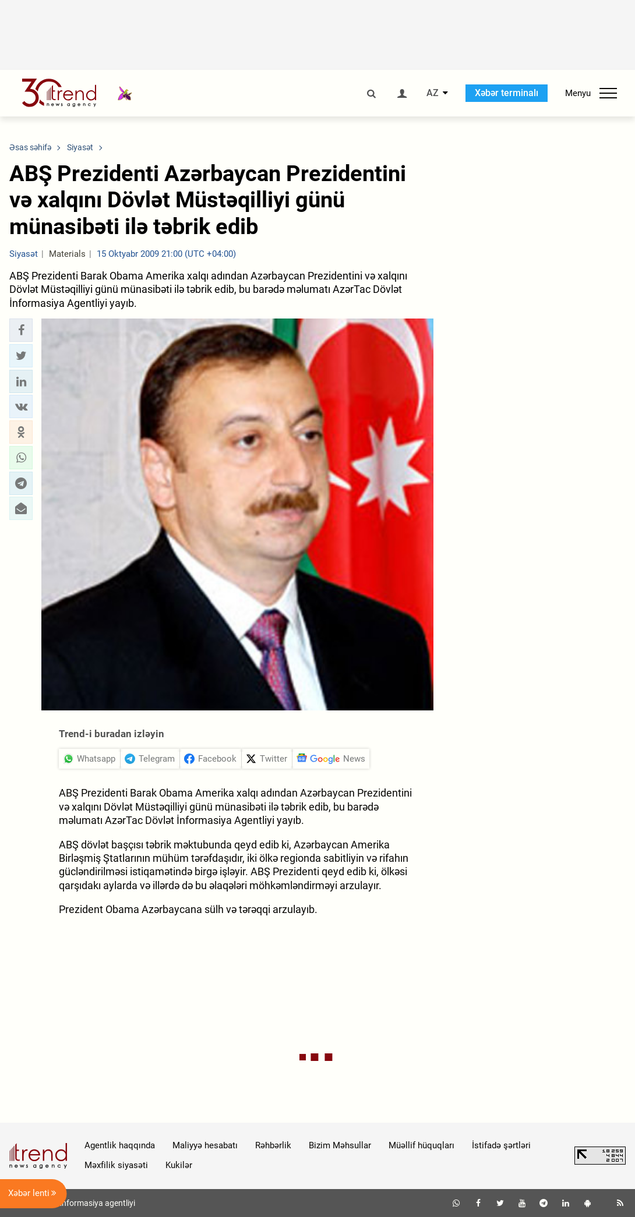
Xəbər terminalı (506, 92)
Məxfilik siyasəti (116, 1165)
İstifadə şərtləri (501, 1145)
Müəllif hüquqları (421, 1145)
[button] (21, 330)
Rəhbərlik (273, 1145)
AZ (432, 93)
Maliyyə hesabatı (205, 1145)
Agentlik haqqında (119, 1145)
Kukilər (178, 1165)
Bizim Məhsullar (340, 1145)
